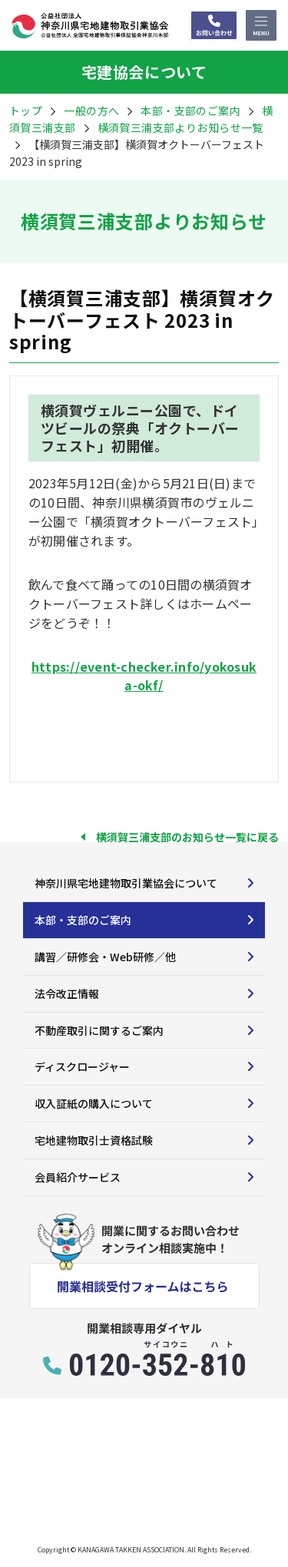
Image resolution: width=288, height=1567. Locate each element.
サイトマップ (40, 1504)
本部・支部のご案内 (83, 919)
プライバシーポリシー (142, 1504)
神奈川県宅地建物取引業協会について (126, 883)
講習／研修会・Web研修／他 (105, 956)
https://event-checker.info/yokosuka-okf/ (144, 676)
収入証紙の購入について (94, 1103)
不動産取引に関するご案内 (99, 1030)
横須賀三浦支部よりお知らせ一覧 (180, 127)
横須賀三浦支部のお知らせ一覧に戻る (187, 836)
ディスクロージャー (82, 1066)
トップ (25, 110)
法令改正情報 (67, 993)
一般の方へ (91, 110)
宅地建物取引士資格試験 (94, 1140)
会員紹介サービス (78, 1177)
